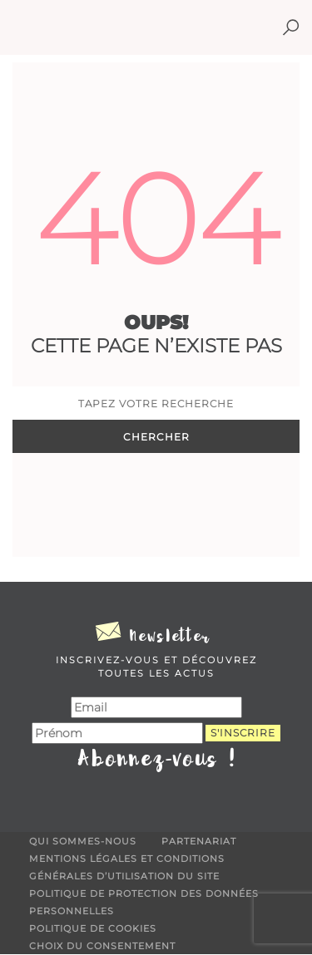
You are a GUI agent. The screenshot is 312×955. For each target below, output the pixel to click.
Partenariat (198, 841)
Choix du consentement (102, 946)
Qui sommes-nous (82, 841)
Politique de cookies (92, 928)
